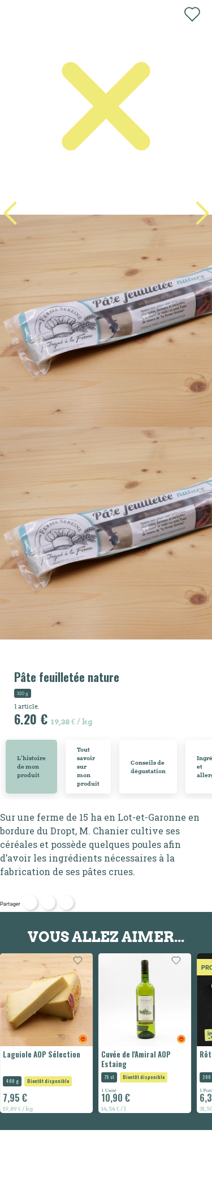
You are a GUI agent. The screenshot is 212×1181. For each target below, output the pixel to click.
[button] (202, 214)
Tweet (48, 903)
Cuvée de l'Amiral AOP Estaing (136, 1059)
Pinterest (66, 903)
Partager (30, 903)
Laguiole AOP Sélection (41, 1054)
